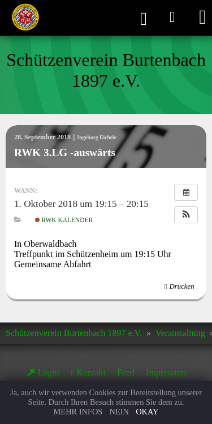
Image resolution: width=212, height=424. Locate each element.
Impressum (166, 372)
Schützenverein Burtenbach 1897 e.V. (74, 333)
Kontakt (91, 372)
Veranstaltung (180, 333)
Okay (147, 411)
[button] (186, 215)
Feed (126, 372)
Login (48, 372)
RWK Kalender (64, 220)
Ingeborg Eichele (96, 137)
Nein (119, 411)
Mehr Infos (78, 411)
